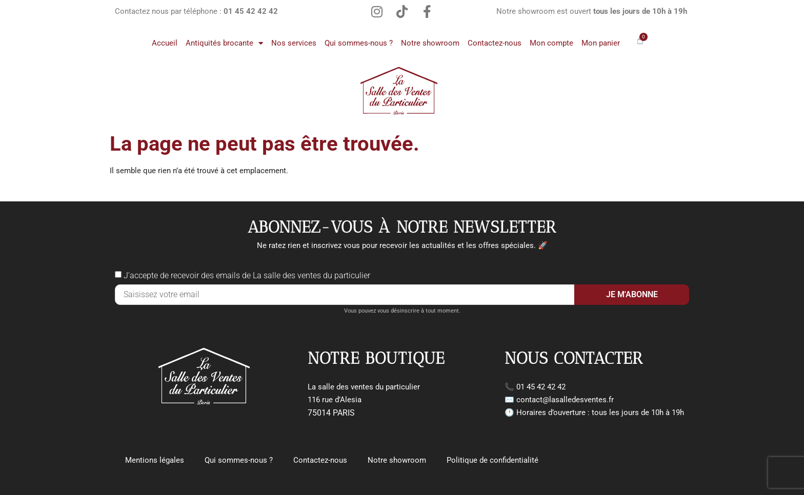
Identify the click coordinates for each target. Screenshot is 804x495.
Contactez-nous (494, 43)
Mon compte (551, 43)
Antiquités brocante (224, 43)
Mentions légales (154, 460)
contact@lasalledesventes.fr (565, 399)
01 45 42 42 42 (541, 386)
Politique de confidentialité (492, 460)
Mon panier (600, 43)
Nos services (293, 43)
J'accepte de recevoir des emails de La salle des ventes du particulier (247, 275)
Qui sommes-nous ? (359, 43)
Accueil (164, 43)
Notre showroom (430, 43)
